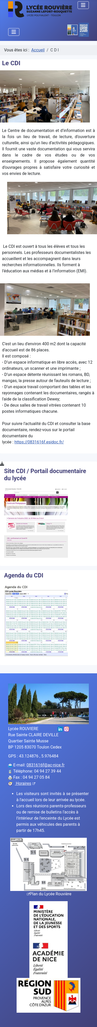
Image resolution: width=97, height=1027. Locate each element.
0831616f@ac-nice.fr (46, 765)
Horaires (25, 783)
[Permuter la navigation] (83, 5)
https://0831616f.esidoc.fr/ (39, 442)
